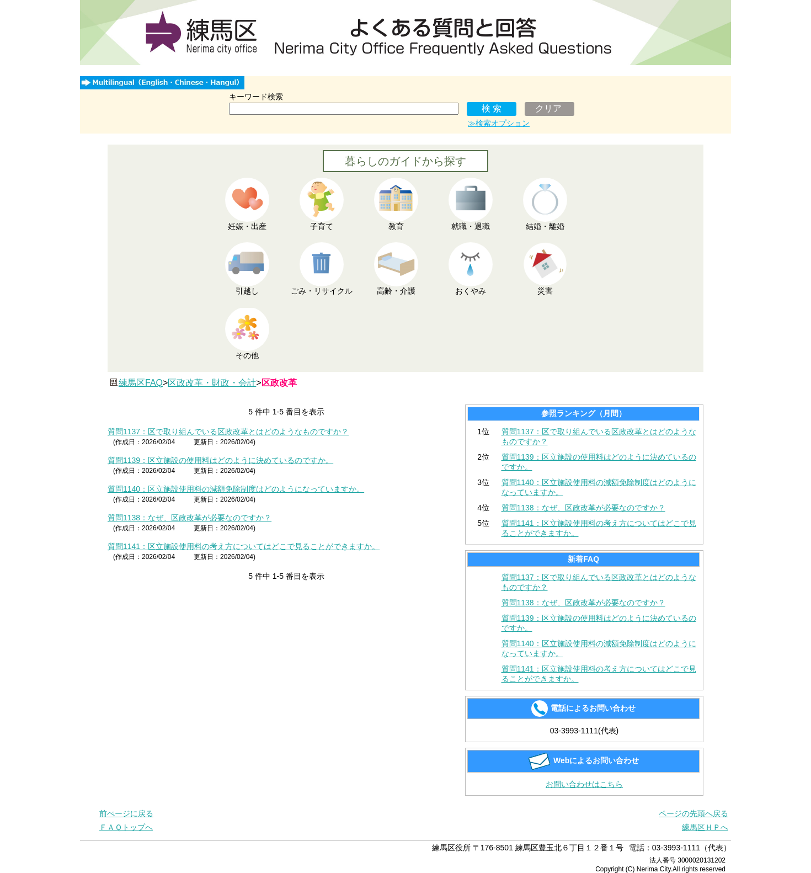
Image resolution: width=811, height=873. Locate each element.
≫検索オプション (499, 123)
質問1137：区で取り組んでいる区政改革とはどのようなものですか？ (228, 431)
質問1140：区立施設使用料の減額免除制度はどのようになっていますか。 (236, 489)
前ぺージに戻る (126, 813)
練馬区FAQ (141, 382)
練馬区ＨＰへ (705, 827)
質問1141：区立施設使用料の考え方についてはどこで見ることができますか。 (244, 546)
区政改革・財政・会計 (212, 382)
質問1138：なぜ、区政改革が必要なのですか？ (189, 517)
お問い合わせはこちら (584, 784)
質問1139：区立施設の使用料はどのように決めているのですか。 (220, 460)
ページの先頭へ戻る (693, 813)
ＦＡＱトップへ (126, 827)
